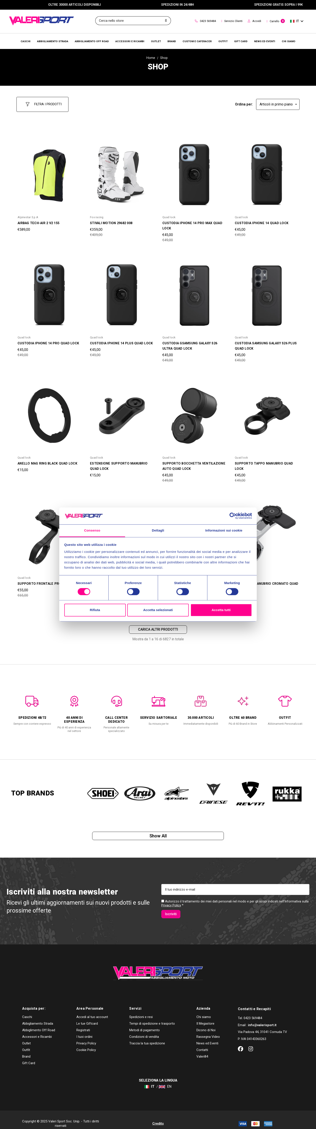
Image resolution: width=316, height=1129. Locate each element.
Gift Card (28, 1055)
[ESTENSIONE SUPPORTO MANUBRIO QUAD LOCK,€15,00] (122, 412)
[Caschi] (26, 41)
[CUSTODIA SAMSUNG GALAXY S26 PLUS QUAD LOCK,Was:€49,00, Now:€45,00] (266, 291)
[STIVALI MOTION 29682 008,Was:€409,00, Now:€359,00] (122, 171)
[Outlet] (156, 41)
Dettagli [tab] (158, 530)
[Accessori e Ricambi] (129, 41)
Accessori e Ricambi (37, 1029)
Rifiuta (95, 610)
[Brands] (171, 41)
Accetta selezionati (158, 610)
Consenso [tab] (92, 530)
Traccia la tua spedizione (147, 1036)
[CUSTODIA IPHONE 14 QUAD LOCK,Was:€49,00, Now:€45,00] (266, 171)
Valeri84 (202, 1049)
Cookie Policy (86, 1042)
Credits (158, 1116)
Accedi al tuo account (92, 1009)
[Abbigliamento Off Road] (92, 41)
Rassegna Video (208, 1029)
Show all (158, 834)
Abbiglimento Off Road (38, 1022)
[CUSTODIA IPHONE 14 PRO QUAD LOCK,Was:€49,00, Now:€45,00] (49, 291)
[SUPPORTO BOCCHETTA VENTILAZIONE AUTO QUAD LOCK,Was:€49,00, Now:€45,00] (194, 412)
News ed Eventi (207, 1036)
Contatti (202, 1042)
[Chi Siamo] (288, 41)
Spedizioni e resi (141, 1009)
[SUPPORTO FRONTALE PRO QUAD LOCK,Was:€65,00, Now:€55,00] (49, 532)
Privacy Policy (171, 907)
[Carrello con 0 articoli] (275, 21)
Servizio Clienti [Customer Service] (232, 21)
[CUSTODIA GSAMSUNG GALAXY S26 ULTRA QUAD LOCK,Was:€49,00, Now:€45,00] (194, 291)
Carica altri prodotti (158, 626)
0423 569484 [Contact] (205, 21)
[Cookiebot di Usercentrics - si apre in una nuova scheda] (233, 516)
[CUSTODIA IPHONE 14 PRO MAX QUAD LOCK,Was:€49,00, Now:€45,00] (194, 171)
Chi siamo (203, 1009)
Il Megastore (205, 1016)
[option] (32, 706)
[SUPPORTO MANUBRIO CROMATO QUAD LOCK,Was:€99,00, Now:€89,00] (266, 532)
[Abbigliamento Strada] (52, 41)
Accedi (254, 21)
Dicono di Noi (205, 1022)
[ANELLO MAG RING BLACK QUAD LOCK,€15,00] (49, 412)
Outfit (26, 1042)
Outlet (26, 1036)
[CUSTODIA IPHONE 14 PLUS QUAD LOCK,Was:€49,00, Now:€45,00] (122, 291)
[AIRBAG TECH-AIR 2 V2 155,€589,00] (49, 171)
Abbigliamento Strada (37, 1016)
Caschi (27, 1009)
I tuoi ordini (84, 1029)
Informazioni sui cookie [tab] (223, 530)
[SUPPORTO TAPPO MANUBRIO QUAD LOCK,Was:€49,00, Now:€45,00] (266, 412)
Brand (26, 1049)
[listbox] (278, 102)
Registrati (83, 1022)
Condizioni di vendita (144, 1029)
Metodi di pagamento (144, 1022)
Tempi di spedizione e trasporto (152, 1016)
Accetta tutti (221, 610)
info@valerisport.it (262, 1017)
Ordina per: (244, 102)
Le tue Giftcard (87, 1016)
